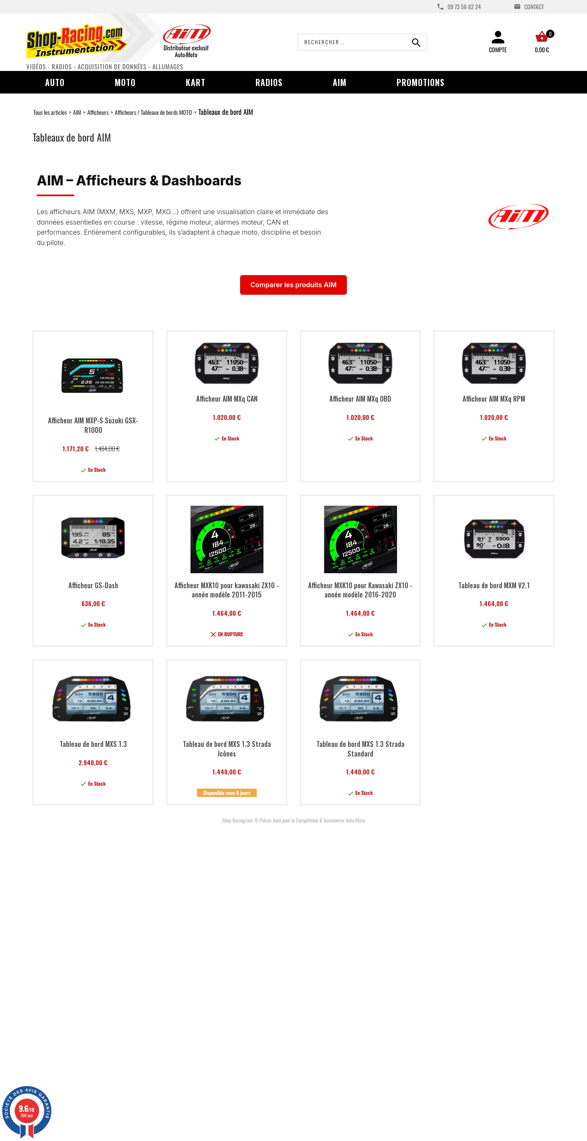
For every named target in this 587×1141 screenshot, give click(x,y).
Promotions (421, 82)
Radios (269, 82)
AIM (340, 82)
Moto (125, 82)
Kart (195, 82)
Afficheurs (98, 112)
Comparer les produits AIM (293, 285)
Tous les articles (50, 112)
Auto (55, 82)
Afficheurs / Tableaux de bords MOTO (153, 112)
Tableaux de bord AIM (225, 111)
